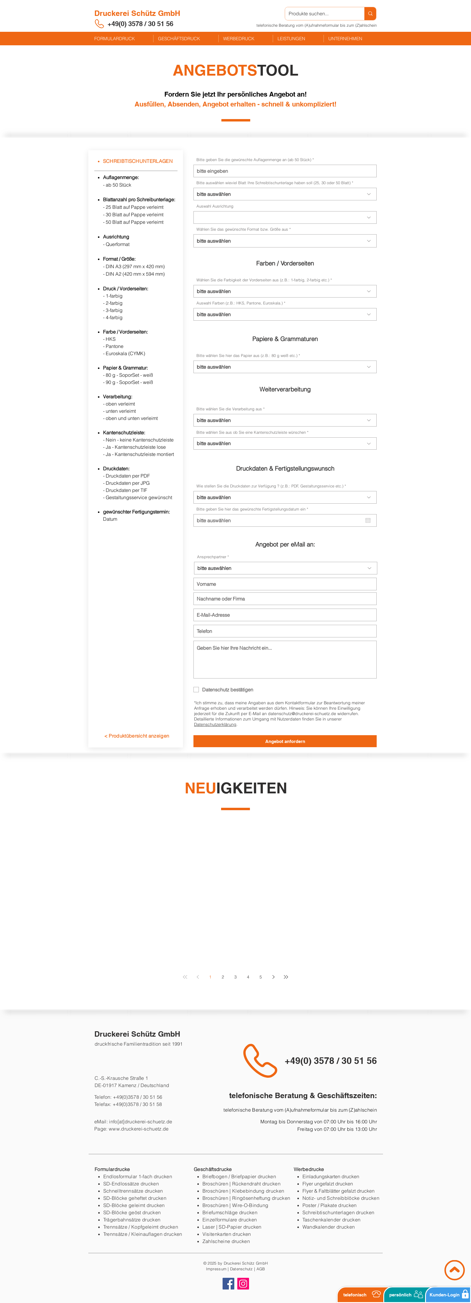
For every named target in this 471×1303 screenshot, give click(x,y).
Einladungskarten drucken (330, 1176)
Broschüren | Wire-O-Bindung (235, 1205)
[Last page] (286, 977)
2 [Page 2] (223, 977)
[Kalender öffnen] (368, 520)
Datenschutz (241, 1268)
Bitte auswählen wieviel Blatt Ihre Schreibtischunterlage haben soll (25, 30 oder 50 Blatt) (273, 183)
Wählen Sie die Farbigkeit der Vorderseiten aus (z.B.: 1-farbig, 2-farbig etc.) (262, 280)
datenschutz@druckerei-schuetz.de (302, 713)
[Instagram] (243, 1284)
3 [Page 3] (235, 977)
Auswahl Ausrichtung (214, 206)
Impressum (216, 1268)
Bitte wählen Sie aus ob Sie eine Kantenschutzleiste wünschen (251, 432)
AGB (261, 1268)
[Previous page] (197, 977)
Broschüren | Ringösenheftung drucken (246, 1198)
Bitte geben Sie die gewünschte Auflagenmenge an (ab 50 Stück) (253, 160)
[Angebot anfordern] (285, 741)
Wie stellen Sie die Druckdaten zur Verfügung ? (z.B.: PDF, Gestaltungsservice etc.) (269, 486)
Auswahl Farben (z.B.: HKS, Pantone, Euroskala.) (239, 303)
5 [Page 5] (261, 977)
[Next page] (273, 977)
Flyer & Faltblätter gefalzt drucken (338, 1191)
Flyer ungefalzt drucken (327, 1184)
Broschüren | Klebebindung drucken (243, 1191)
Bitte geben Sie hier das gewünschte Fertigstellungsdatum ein (253, 509)
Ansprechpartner (211, 557)
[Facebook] (228, 1284)
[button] (317, 25)
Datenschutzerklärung (215, 724)
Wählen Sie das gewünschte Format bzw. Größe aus (242, 229)
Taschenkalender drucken (331, 1220)
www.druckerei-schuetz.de (139, 1129)
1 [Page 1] (210, 977)
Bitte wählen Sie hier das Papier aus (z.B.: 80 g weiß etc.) (246, 356)
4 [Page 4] (248, 977)
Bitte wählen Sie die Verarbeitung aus (229, 409)
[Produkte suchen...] (320, 13)
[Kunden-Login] (448, 1295)
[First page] (185, 977)
